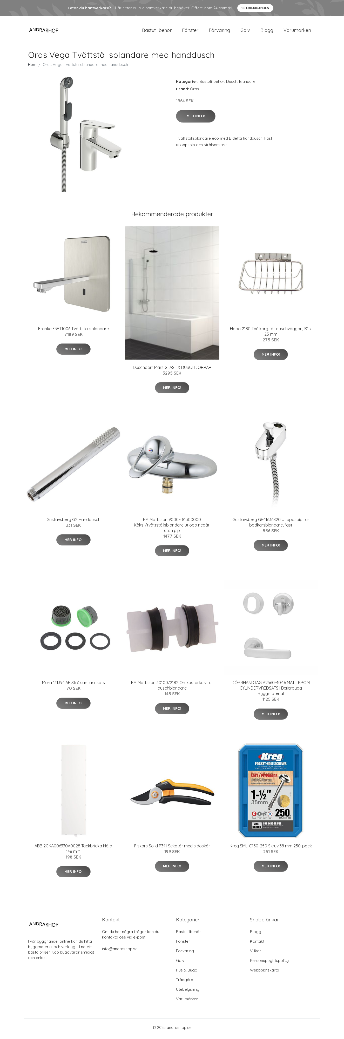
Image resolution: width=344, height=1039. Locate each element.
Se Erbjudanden (255, 8)
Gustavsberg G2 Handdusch (73, 522)
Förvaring (219, 32)
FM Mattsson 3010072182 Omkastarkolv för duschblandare (172, 688)
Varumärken (297, 32)
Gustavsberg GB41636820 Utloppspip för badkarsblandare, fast (270, 525)
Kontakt (257, 943)
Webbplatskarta (264, 972)
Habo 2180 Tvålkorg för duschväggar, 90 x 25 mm (271, 334)
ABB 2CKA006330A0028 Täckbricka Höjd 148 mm (73, 851)
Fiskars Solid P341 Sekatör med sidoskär (172, 848)
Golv (245, 32)
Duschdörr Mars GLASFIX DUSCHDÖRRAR (172, 370)
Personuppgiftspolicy (269, 963)
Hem (32, 67)
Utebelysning (187, 991)
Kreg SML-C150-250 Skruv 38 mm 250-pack (271, 848)
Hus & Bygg (186, 972)
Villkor (255, 953)
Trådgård (184, 982)
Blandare (247, 84)
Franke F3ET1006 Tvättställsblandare (73, 331)
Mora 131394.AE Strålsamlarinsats (73, 685)
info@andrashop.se (120, 951)
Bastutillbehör (157, 32)
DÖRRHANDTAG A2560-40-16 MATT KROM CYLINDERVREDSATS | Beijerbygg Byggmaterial (271, 691)
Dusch (231, 84)
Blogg (266, 32)
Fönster (190, 32)
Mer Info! (196, 118)
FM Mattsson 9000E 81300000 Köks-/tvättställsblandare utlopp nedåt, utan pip (172, 528)
